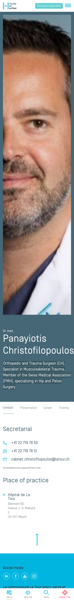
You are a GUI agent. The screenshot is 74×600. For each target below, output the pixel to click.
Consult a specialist (49, 5)
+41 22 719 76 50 (24, 443)
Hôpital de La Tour (10, 5)
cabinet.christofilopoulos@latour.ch (40, 459)
